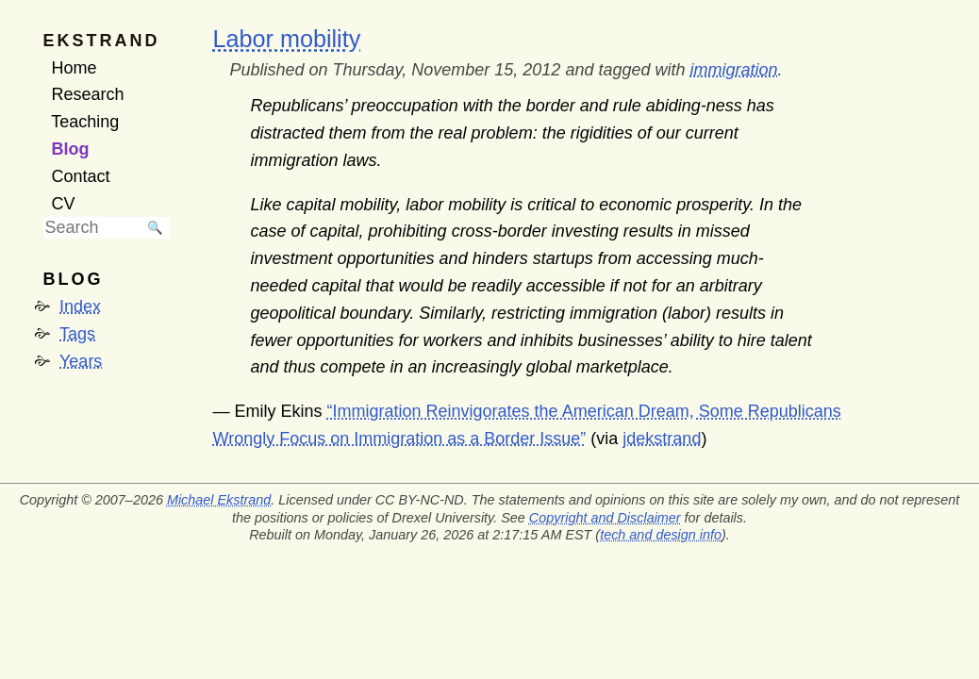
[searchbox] (92, 228)
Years (80, 361)
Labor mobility (287, 38)
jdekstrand (661, 438)
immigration (733, 69)
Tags (77, 333)
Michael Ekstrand (219, 499)
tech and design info (661, 534)
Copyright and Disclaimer (605, 517)
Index (80, 306)
